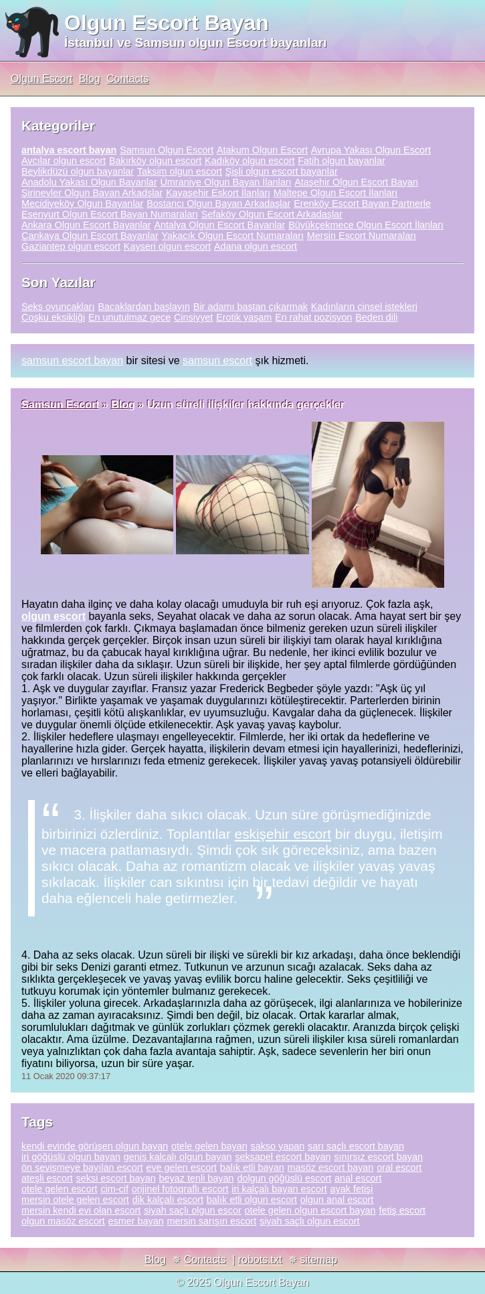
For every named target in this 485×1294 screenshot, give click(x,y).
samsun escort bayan (72, 360)
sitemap (318, 1259)
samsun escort (217, 360)
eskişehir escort (283, 833)
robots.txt (260, 1259)
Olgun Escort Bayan (166, 23)
